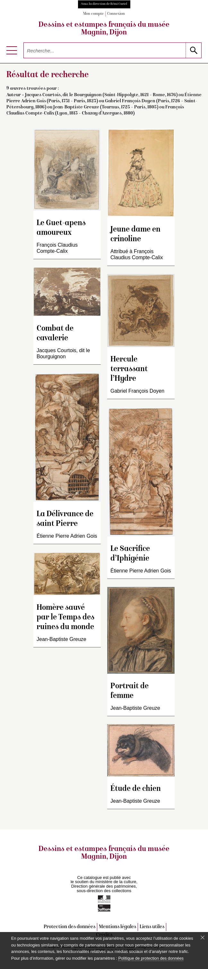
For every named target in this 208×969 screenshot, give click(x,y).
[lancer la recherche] (193, 50)
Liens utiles (152, 927)
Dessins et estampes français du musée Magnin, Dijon (104, 29)
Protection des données (69, 927)
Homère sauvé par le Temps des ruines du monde (65, 617)
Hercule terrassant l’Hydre (129, 369)
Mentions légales (117, 927)
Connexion (116, 14)
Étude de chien (135, 789)
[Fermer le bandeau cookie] (202, 937)
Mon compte (93, 14)
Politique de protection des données (150, 958)
